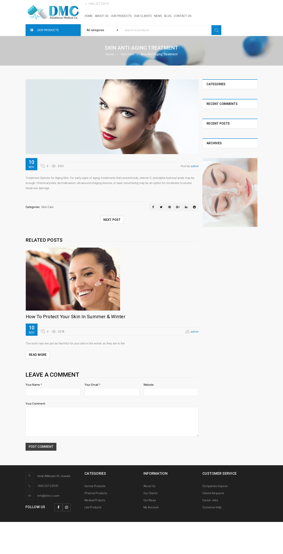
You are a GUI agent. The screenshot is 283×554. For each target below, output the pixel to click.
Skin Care (127, 54)
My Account (151, 507)
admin (194, 166)
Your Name (34, 384)
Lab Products (93, 507)
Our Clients (150, 493)
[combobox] (101, 30)
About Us (149, 486)
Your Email (92, 384)
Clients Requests (213, 493)
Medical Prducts (95, 500)
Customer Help (211, 507)
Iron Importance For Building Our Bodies (229, 188)
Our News (149, 500)
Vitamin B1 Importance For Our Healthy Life (227, 255)
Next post (111, 220)
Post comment (41, 447)
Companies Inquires (215, 486)
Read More (38, 355)
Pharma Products (96, 493)
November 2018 (217, 303)
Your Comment (35, 403)
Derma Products (95, 486)
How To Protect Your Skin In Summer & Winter (75, 316)
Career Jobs (210, 500)
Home (110, 54)
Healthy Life (214, 94)
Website (148, 384)
